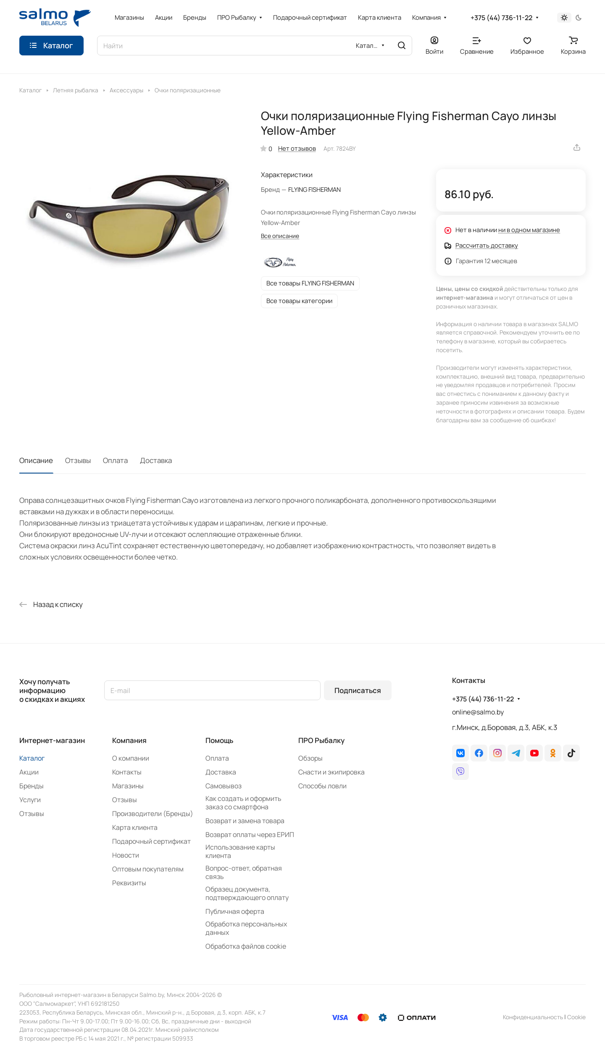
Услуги (30, 799)
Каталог (32, 758)
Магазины (128, 785)
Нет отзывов (297, 148)
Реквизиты (129, 882)
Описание (36, 460)
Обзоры (310, 758)
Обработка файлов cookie (245, 946)
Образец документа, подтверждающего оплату (247, 893)
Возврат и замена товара (244, 820)
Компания (129, 740)
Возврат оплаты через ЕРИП (249, 834)
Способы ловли (322, 785)
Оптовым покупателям (148, 869)
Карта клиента (135, 827)
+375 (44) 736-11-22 (501, 18)
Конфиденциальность (533, 1017)
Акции (29, 772)
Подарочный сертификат (151, 841)
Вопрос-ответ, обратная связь (243, 872)
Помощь (219, 740)
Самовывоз (223, 785)
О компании (130, 758)
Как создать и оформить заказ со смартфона (243, 802)
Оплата (115, 460)
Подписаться (357, 690)
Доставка (156, 460)
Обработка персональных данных (246, 928)
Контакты (127, 772)
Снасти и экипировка (331, 772)
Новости (125, 855)
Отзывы (78, 460)
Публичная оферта (234, 911)
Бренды (31, 785)
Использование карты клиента (240, 851)
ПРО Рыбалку (321, 740)
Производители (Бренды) (152, 813)
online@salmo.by (478, 712)
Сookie (576, 1017)
